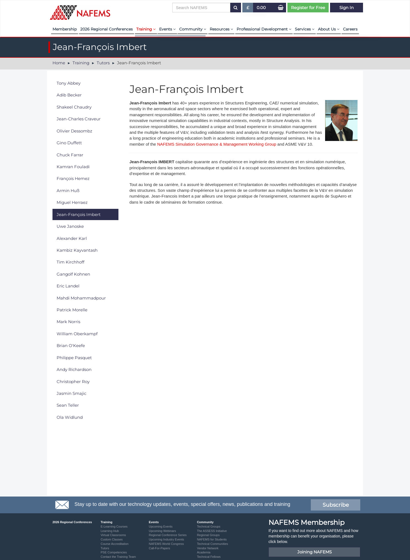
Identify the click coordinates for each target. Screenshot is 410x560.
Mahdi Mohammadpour (81, 298)
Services (304, 29)
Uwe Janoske (70, 226)
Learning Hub (110, 531)
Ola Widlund (70, 417)
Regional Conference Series (168, 535)
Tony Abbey (69, 83)
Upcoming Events (160, 526)
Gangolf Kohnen (73, 274)
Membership (64, 29)
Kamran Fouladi (73, 166)
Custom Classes (112, 539)
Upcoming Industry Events (166, 539)
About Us (328, 29)
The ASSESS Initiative (212, 531)
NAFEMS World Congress (166, 543)
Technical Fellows (209, 556)
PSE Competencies (114, 552)
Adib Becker (69, 95)
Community (192, 29)
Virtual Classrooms (113, 535)
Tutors (103, 62)
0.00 (261, 7)
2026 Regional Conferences (106, 29)
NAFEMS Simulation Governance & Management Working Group (216, 144)
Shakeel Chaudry (74, 107)
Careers (350, 29)
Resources (221, 29)
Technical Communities (212, 543)
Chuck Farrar (70, 154)
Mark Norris (68, 321)
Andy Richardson (74, 369)
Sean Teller (68, 405)
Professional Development (264, 29)
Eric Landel (68, 286)
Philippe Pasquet (74, 357)
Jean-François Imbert (79, 214)
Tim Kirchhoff (70, 262)
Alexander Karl (72, 238)
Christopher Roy (73, 381)
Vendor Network (207, 548)
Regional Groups (208, 535)
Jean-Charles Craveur (79, 118)
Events (167, 29)
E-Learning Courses (114, 526)
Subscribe (336, 505)
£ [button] (248, 8)
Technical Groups (208, 526)
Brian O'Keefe (71, 345)
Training (146, 29)
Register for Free (308, 7)
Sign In (346, 7)
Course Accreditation (115, 543)
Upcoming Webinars (162, 531)
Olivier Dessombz (74, 131)
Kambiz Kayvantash (77, 250)
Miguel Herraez (72, 202)
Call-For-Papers (159, 548)
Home (58, 62)
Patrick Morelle (72, 309)
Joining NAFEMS (314, 552)
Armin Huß (68, 190)
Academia (203, 552)
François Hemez (73, 178)
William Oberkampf (77, 333)
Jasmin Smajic (71, 393)
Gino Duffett (69, 142)
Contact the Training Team (118, 556)
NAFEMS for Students (212, 539)
